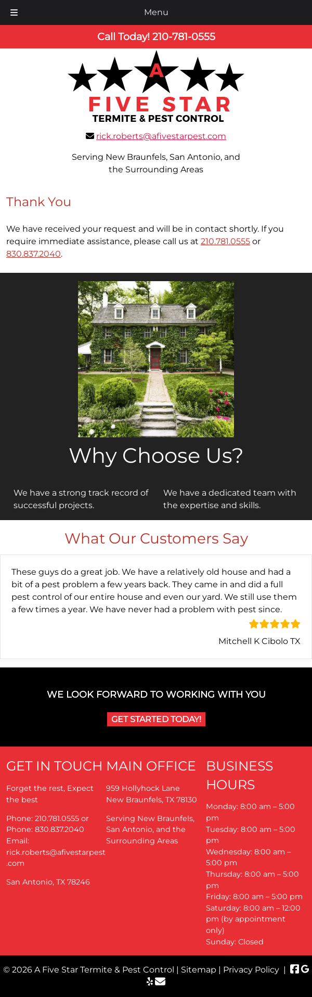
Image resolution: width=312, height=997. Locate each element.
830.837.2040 (33, 254)
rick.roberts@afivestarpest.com (161, 136)
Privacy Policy (251, 970)
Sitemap (198, 970)
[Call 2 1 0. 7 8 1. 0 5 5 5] (183, 36)
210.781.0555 (225, 241)
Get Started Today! (156, 719)
